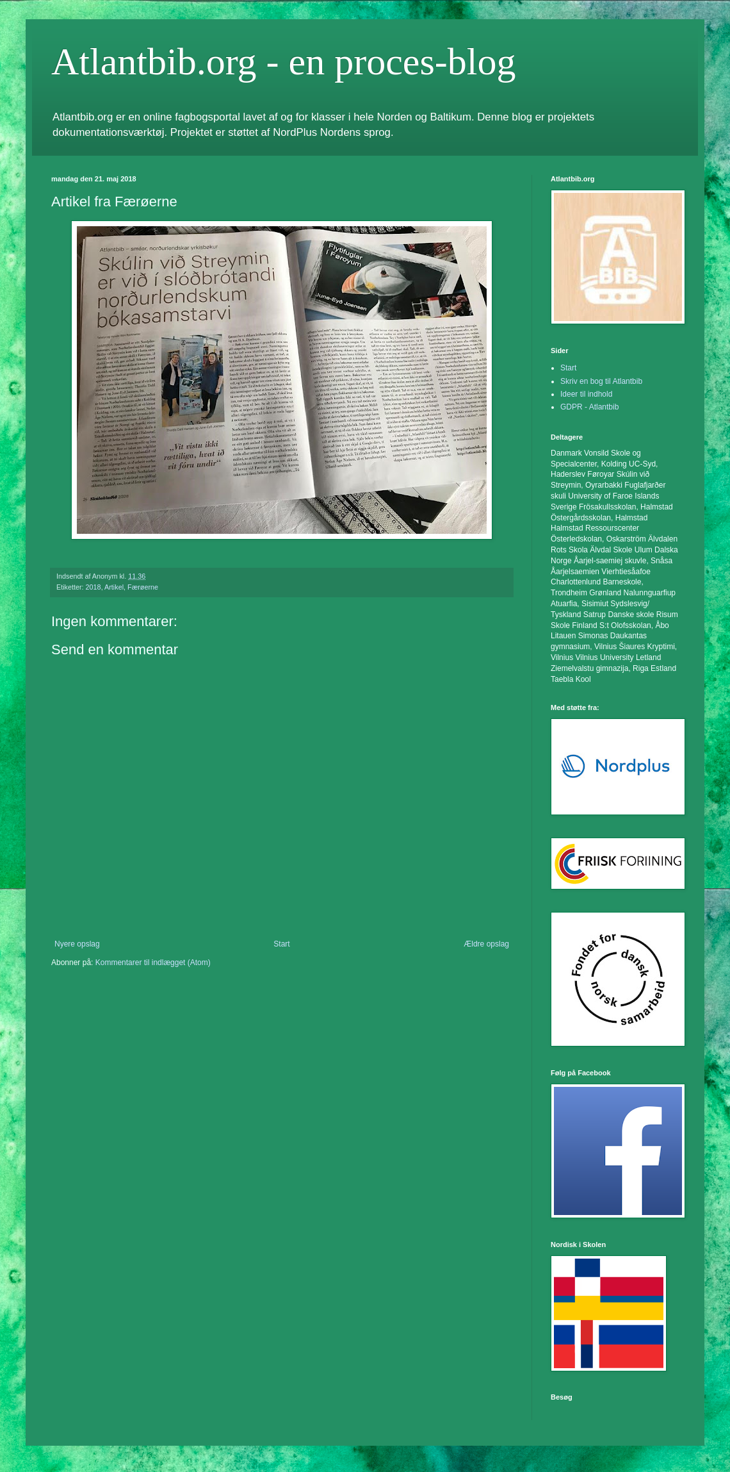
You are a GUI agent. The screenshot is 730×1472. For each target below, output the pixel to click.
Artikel (114, 587)
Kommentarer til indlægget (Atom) (153, 962)
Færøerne (142, 587)
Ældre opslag (486, 943)
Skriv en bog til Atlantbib (601, 381)
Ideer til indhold (586, 394)
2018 (93, 587)
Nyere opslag (77, 943)
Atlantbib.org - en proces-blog (283, 61)
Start (281, 943)
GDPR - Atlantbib (589, 406)
